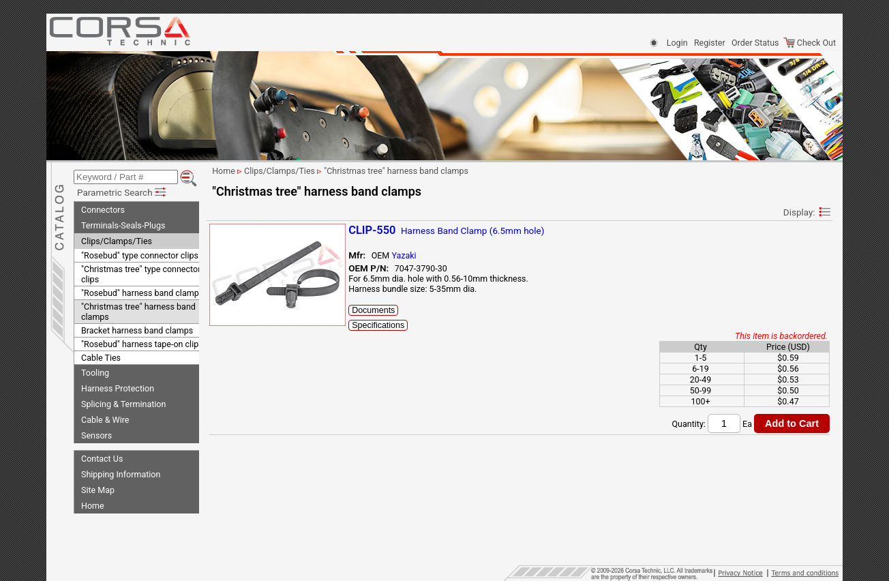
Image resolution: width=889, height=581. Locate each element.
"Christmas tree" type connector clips (140, 272)
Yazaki (417, 255)
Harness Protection (117, 386)
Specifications (391, 325)
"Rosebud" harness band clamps (142, 291)
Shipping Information (120, 472)
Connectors (103, 208)
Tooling (95, 371)
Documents (386, 310)
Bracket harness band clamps (137, 328)
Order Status (755, 43)
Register (709, 43)
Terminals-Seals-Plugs (123, 223)
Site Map (98, 488)
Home (92, 503)
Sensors (96, 433)
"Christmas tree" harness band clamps (138, 309)
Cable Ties (101, 356)
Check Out (809, 43)
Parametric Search (122, 190)
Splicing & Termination (123, 402)
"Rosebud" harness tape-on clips (142, 342)
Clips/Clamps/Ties (116, 239)
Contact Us (102, 456)
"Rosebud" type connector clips (139, 253)
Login (677, 43)
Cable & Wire (105, 418)
